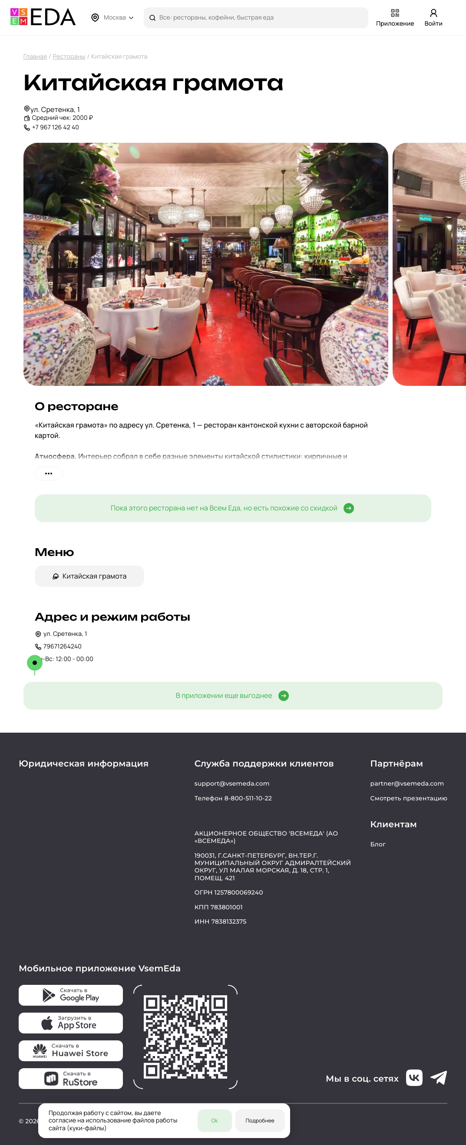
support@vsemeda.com (232, 783)
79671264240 (58, 646)
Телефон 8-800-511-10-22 (233, 798)
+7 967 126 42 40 (55, 127)
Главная (35, 57)
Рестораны (69, 57)
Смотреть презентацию (409, 798)
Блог (378, 844)
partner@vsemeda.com (407, 783)
